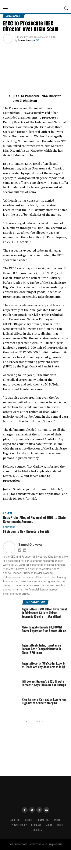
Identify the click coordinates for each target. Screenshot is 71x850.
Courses (37, 830)
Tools (60, 825)
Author (28, 820)
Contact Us (43, 820)
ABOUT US (15, 820)
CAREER (57, 820)
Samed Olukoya (26, 40)
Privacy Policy (19, 825)
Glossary (36, 825)
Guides (49, 825)
